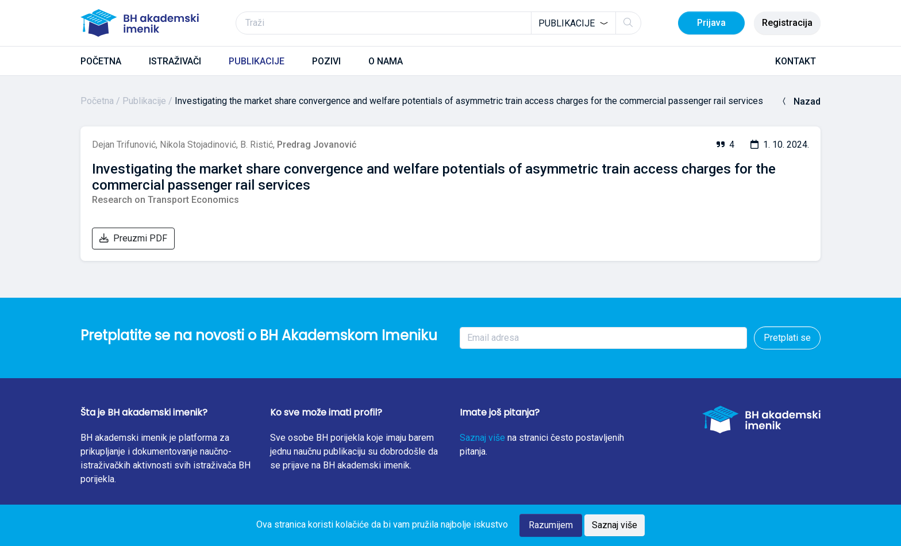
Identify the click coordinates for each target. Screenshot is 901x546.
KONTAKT (795, 61)
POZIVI (326, 61)
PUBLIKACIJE (256, 61)
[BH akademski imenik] (139, 23)
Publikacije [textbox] (566, 23)
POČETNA (100, 61)
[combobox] (573, 23)
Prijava (711, 22)
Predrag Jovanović (316, 144)
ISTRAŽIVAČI (175, 61)
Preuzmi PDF (133, 238)
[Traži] (438, 22)
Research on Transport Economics (165, 199)
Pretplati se (787, 337)
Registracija (787, 22)
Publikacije (144, 100)
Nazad (800, 101)
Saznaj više (482, 437)
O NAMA (385, 61)
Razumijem (551, 525)
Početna (97, 100)
